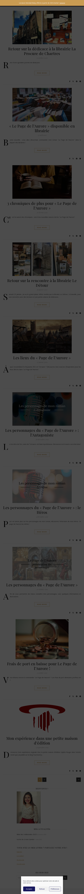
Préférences (55, 889)
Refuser (42, 889)
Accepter (29, 889)
